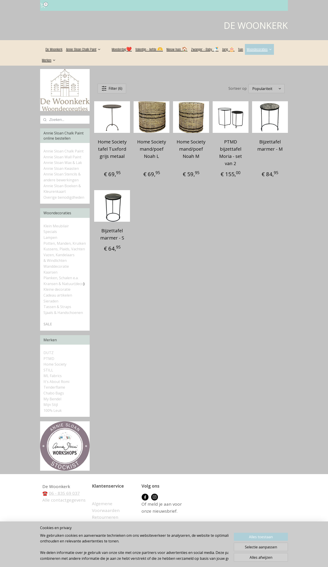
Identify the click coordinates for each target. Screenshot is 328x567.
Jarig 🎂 (228, 49)
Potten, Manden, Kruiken (64, 243)
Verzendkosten (107, 531)
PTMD (48, 358)
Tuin (240, 49)
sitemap (148, 558)
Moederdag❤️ (122, 49)
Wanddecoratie (56, 266)
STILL (48, 370)
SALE (47, 324)
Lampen (50, 237)
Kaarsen (50, 272)
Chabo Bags (53, 393)
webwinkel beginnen (174, 558)
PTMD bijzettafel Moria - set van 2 (230, 152)
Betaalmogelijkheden (114, 524)
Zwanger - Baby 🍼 (205, 49)
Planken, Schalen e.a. (60, 277)
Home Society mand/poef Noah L (151, 149)
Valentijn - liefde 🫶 (149, 49)
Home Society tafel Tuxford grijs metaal (112, 149)
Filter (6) (111, 88)
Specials (50, 231)
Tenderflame (54, 387)
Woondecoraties (259, 49)
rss (157, 558)
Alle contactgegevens (64, 500)
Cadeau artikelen (57, 295)
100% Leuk (52, 410)
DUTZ (48, 352)
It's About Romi (56, 381)
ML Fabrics (52, 375)
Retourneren (105, 517)
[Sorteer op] (266, 88)
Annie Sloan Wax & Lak (62, 162)
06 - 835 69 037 (64, 493)
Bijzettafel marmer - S (112, 234)
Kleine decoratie (57, 289)
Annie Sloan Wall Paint (62, 156)
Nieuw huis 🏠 (176, 49)
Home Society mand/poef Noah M (191, 149)
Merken (49, 60)
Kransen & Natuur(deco (63, 283)
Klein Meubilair (56, 226)
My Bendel (52, 398)
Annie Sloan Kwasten (61, 168)
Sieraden (50, 301)
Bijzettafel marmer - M (270, 145)
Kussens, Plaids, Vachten (64, 249)
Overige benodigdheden (63, 197)
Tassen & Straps (57, 306)
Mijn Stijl (50, 404)
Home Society (54, 364)
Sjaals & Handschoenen (63, 312)
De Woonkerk (54, 49)
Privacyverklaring (109, 538)
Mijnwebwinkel (214, 558)
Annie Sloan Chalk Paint (83, 49)
